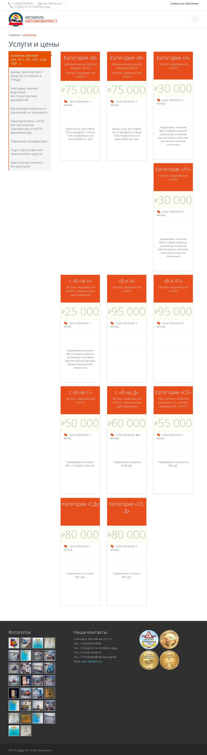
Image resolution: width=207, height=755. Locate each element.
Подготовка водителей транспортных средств (27, 152)
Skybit (20, 750)
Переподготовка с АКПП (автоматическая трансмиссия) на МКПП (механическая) (27, 126)
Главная (14, 35)
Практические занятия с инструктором (27, 164)
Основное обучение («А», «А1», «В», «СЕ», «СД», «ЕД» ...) (29, 59)
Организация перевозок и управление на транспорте (29, 110)
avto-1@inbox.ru (91, 661)
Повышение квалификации (29, 141)
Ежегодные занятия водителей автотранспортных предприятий (24, 94)
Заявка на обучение (184, 3)
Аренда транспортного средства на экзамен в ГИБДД (26, 76)
